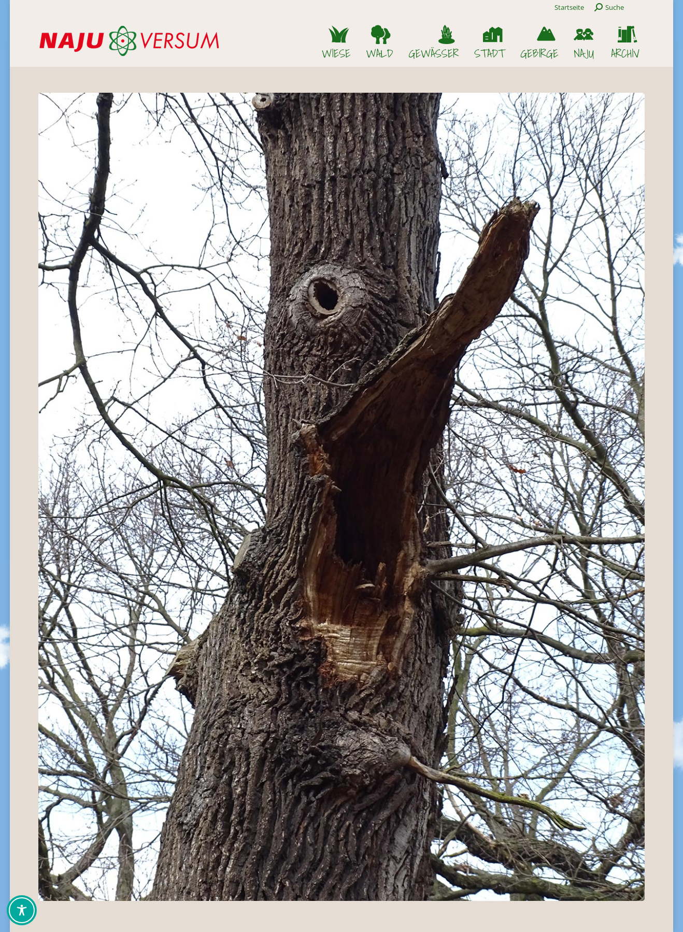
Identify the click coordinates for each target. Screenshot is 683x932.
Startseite (569, 7)
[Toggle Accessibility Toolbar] (22, 910)
